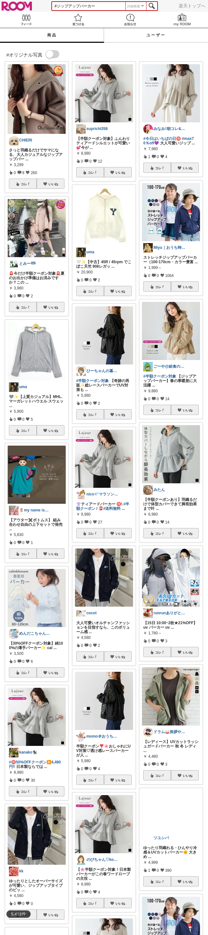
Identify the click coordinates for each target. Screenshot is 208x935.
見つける (78, 19)
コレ (25, 184)
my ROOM (182, 19)
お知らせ (130, 19)
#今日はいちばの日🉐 (162, 138)
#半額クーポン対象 (92, 381)
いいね (53, 184)
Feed (26, 19)
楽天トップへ (192, 5)
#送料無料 (112, 508)
